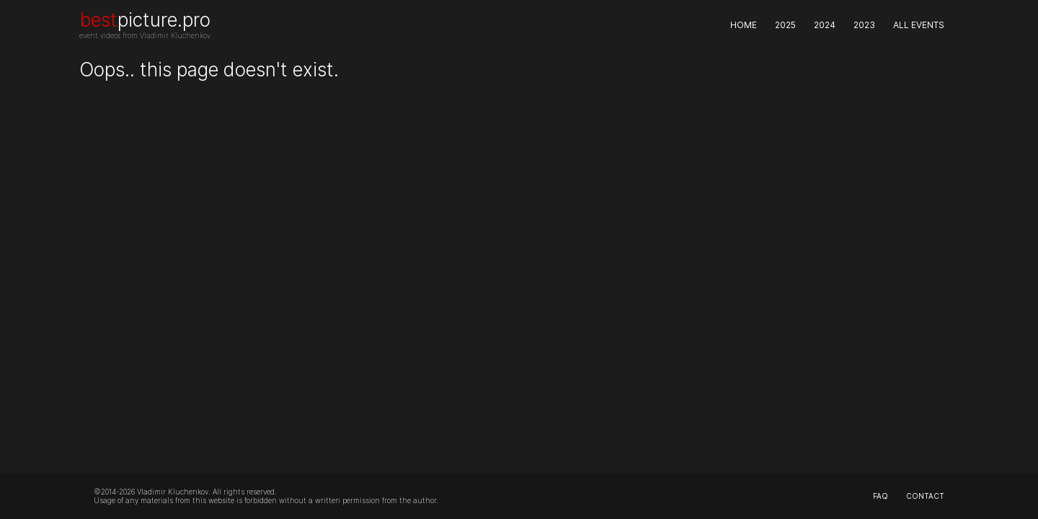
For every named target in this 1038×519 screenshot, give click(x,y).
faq (880, 496)
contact (925, 496)
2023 (864, 24)
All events (918, 24)
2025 (785, 24)
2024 (824, 24)
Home (743, 24)
